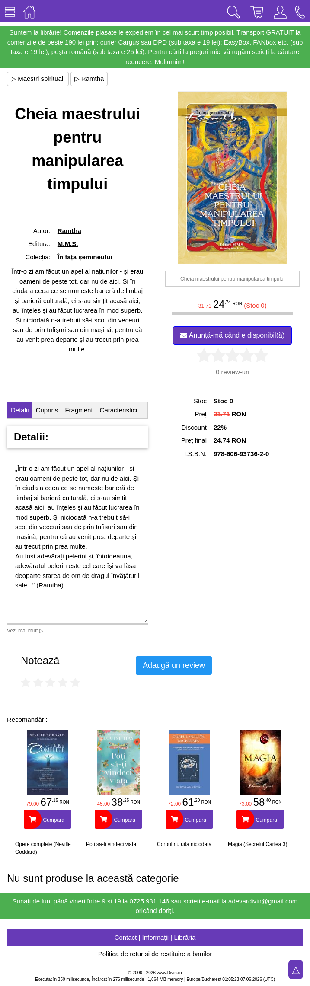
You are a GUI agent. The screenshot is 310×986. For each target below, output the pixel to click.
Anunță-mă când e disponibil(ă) (232, 335)
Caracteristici (118, 410)
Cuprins (47, 410)
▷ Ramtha (89, 78)
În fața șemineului (85, 257)
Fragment (79, 410)
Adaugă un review (174, 665)
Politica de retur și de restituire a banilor (155, 953)
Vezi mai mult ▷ (25, 631)
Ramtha (69, 230)
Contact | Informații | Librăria (155, 937)
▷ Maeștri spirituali (38, 78)
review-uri (235, 372)
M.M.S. (68, 243)
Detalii (20, 410)
